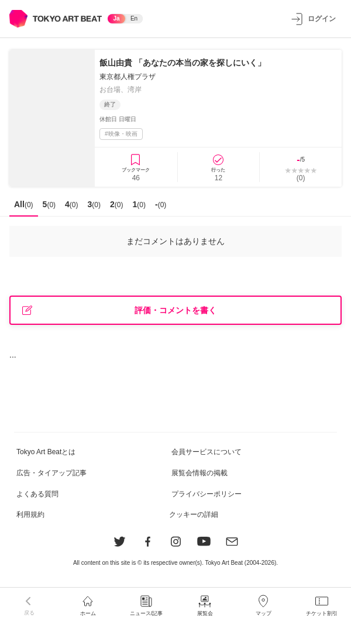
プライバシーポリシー (206, 494)
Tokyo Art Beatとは (45, 452)
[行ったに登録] (219, 167)
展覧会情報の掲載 (199, 473)
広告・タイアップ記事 (51, 473)
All (23, 204)
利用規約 (30, 514)
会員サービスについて (206, 452)
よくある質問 (37, 494)
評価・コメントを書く (119, 310)
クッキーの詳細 (193, 514)
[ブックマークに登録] (136, 167)
